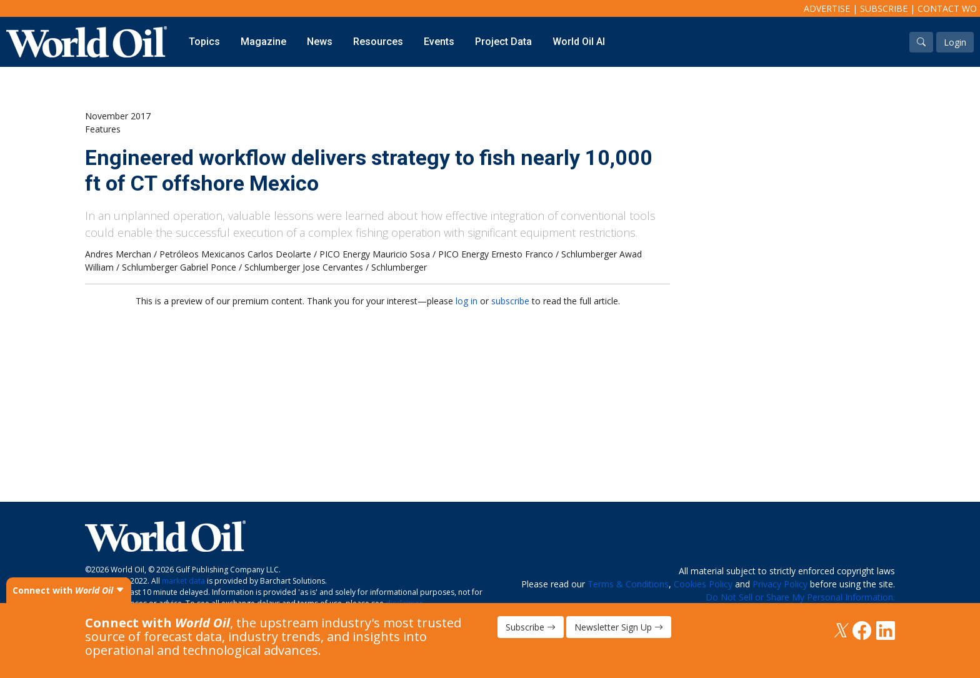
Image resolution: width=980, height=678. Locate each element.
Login (955, 42)
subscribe (510, 301)
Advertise (827, 8)
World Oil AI (578, 41)
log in (467, 301)
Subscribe (884, 8)
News (319, 41)
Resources (378, 41)
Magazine (263, 41)
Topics (204, 41)
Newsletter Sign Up (618, 627)
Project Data (503, 41)
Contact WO (947, 8)
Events (439, 41)
